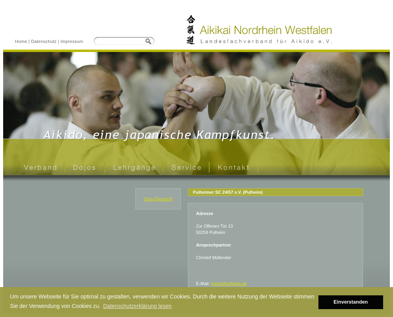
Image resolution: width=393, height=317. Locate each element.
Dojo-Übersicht (158, 199)
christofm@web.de (229, 283)
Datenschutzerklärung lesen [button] (137, 306)
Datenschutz (44, 41)
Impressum (71, 41)
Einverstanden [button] (350, 302)
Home (21, 41)
